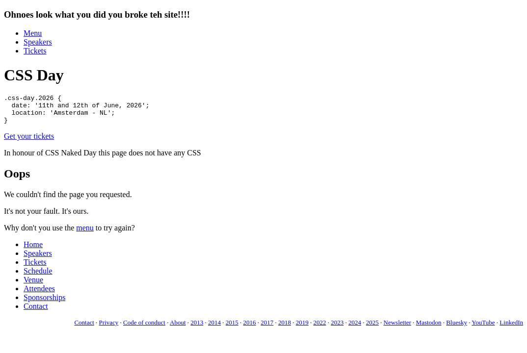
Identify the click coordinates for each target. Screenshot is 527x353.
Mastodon (429, 328)
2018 (284, 328)
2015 (232, 328)
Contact (36, 312)
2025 (372, 328)
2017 (267, 328)
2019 (302, 328)
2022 (320, 328)
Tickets (35, 51)
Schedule (38, 277)
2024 (354, 328)
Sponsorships (44, 303)
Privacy (109, 328)
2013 (196, 328)
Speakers (38, 42)
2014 (214, 328)
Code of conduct (144, 328)
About (178, 328)
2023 (337, 328)
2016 (249, 328)
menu (85, 233)
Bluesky (456, 328)
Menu (33, 33)
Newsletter (397, 328)
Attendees (39, 294)
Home (33, 250)
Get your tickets (29, 142)
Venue (33, 285)
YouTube (483, 328)
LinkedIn (511, 328)
